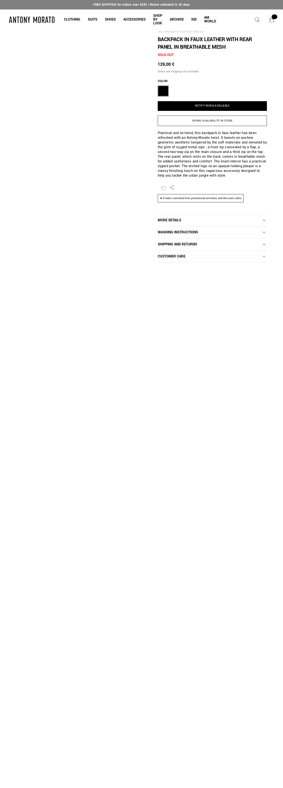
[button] (72, 19)
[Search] (257, 19)
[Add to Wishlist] (163, 188)
